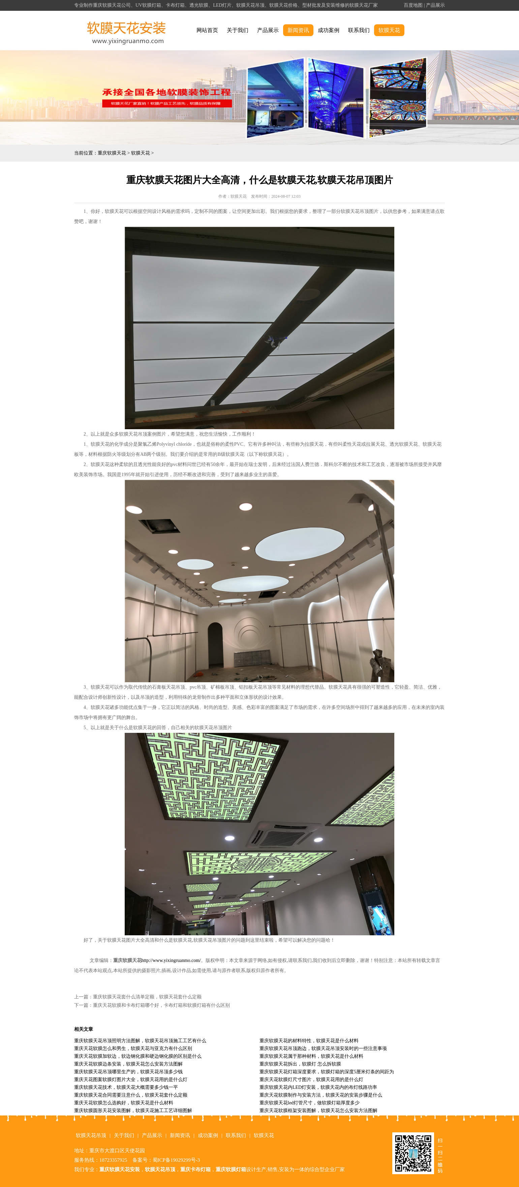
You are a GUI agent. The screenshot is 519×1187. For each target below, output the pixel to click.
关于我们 (237, 30)
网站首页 (207, 30)
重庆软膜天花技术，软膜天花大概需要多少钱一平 (126, 1087)
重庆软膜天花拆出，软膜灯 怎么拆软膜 (300, 1064)
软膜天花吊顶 (91, 1135)
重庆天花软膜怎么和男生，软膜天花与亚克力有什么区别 (133, 1048)
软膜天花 (389, 30)
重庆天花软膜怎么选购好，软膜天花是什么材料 (123, 1102)
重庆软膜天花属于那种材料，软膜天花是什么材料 (311, 1056)
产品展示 (435, 5)
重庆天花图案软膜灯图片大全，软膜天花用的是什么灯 (130, 1079)
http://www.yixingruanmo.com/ (171, 960)
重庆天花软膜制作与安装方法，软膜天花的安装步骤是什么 (321, 1095)
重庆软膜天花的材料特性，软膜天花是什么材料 (309, 1040)
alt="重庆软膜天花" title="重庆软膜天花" (126, 30)
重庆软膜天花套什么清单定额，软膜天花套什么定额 (147, 996)
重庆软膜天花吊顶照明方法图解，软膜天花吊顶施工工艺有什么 (140, 1040)
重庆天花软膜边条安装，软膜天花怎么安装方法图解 (128, 1064)
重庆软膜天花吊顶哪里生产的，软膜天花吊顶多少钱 (128, 1071)
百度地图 (413, 5)
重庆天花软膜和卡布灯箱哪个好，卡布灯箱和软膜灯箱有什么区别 (161, 1005)
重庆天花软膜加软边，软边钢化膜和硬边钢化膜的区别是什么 (138, 1056)
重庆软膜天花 (112, 153)
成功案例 (328, 30)
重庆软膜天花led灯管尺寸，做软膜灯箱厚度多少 (310, 1102)
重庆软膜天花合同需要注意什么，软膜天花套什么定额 (130, 1095)
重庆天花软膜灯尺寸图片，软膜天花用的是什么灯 (311, 1079)
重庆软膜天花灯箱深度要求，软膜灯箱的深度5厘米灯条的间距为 (327, 1071)
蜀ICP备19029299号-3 (176, 1160)
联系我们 (359, 30)
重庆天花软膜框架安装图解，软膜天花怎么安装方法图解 (318, 1110)
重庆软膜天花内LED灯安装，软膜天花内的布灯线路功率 (318, 1087)
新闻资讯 (298, 30)
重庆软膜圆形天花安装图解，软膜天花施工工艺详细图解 (133, 1110)
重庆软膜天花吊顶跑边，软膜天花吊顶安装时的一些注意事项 (323, 1048)
